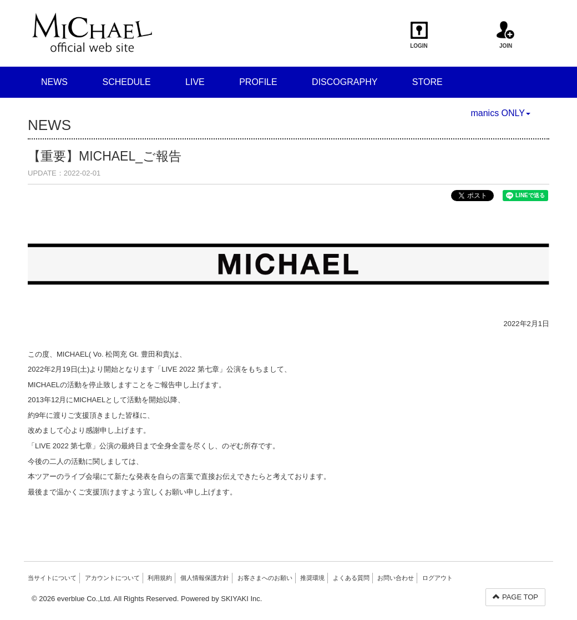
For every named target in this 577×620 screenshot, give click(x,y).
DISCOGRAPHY (344, 82)
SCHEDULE (126, 82)
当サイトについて (52, 577)
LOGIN (419, 35)
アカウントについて (112, 577)
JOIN (506, 35)
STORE (427, 82)
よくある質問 (351, 577)
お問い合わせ (395, 577)
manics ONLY (500, 113)
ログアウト (437, 577)
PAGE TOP (515, 597)
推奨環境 (312, 577)
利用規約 (160, 577)
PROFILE (258, 82)
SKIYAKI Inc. (241, 598)
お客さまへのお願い (264, 577)
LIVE (195, 82)
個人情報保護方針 (204, 577)
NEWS (54, 82)
